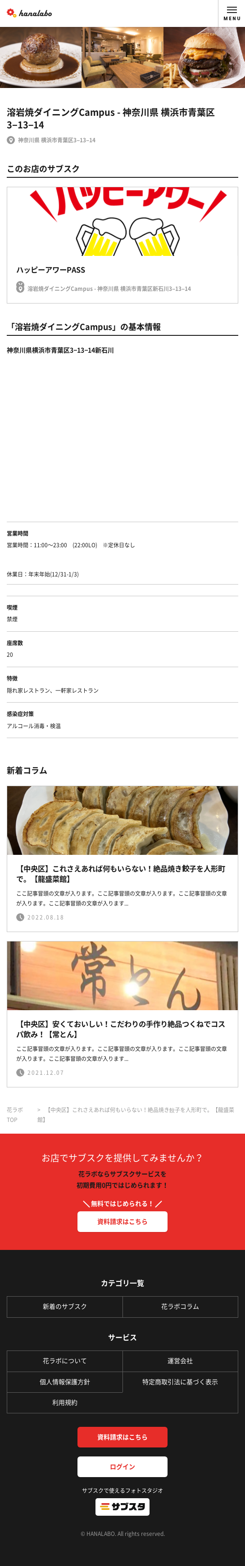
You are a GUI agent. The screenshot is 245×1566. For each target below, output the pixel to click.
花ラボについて (65, 1361)
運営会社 (180, 1361)
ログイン (122, 1467)
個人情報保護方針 (65, 1382)
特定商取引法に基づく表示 (180, 1382)
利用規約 (64, 1402)
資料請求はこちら (122, 1221)
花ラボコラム (180, 1306)
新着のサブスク (65, 1306)
